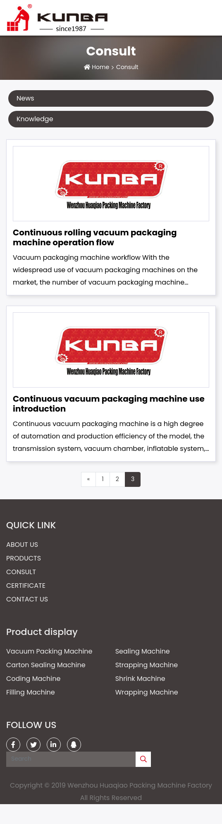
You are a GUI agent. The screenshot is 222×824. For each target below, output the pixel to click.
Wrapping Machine (146, 692)
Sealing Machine (142, 651)
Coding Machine (33, 678)
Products (23, 558)
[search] (143, 759)
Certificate (25, 585)
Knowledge (35, 119)
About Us (22, 544)
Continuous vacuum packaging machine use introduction (109, 403)
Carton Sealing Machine (46, 665)
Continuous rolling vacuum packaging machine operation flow (95, 237)
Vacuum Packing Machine (49, 651)
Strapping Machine (146, 665)
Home (100, 67)
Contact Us (27, 599)
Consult (21, 572)
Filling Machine (30, 692)
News (25, 98)
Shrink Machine (140, 678)
